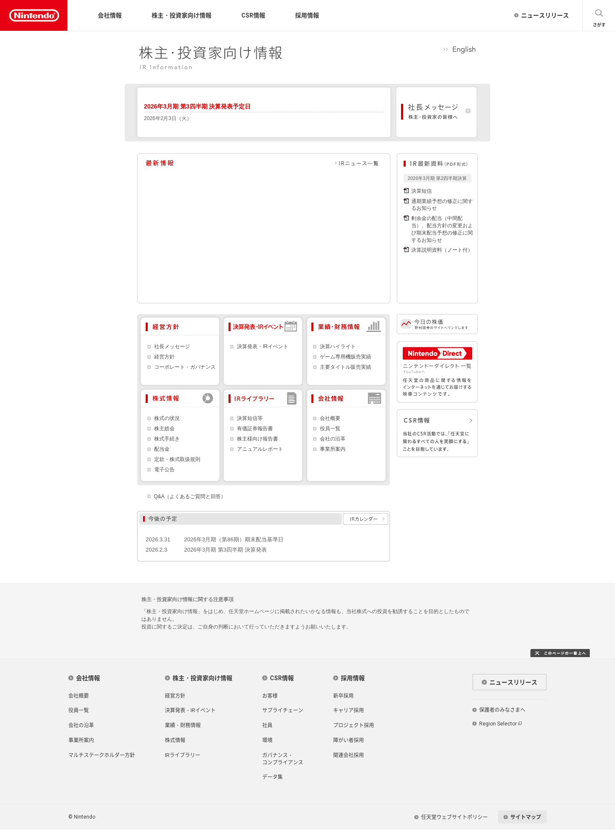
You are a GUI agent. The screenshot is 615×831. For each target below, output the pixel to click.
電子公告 (164, 470)
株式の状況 (167, 418)
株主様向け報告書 (257, 439)
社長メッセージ (172, 346)
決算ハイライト (338, 346)
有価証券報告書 (255, 429)
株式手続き (167, 439)
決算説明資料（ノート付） (442, 250)
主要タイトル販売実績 (345, 367)
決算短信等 (250, 418)
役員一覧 (330, 429)
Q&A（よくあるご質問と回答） (190, 496)
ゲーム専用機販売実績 (345, 357)
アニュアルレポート (260, 449)
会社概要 (330, 418)
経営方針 (164, 357)
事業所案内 (333, 449)
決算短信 (421, 191)
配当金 (162, 449)
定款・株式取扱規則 (177, 459)
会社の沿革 (333, 439)
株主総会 (164, 429)
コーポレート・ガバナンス (185, 367)
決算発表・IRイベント (262, 346)
